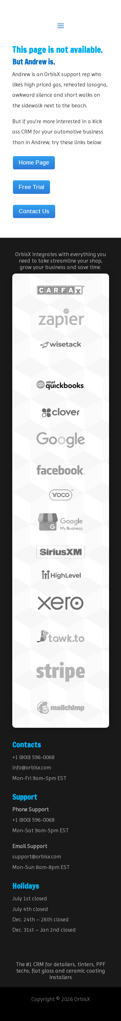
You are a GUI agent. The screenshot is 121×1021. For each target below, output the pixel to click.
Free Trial (31, 187)
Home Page (34, 162)
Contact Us (34, 211)
